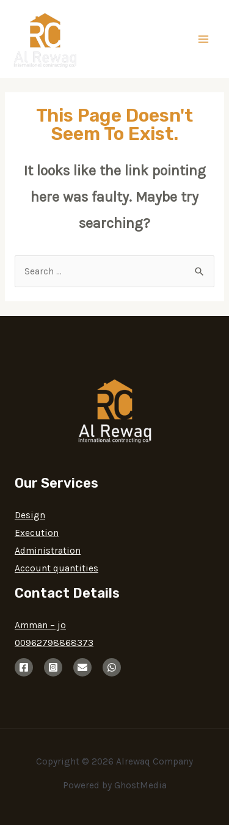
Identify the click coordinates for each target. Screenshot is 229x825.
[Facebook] (24, 667)
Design (30, 515)
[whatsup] (112, 667)
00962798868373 (54, 642)
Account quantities (56, 568)
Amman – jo (40, 625)
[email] (82, 667)
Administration (48, 550)
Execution (37, 532)
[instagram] (53, 667)
